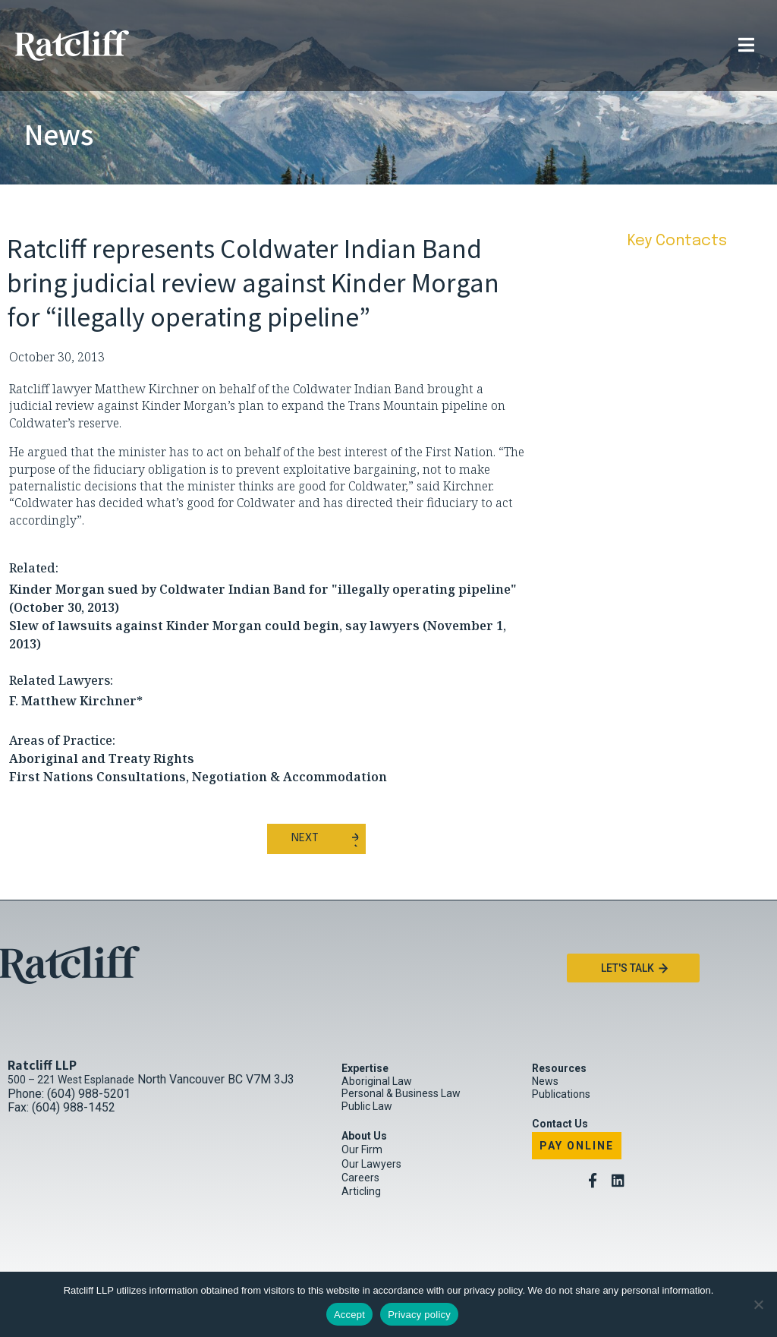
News (545, 1081)
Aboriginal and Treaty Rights (101, 758)
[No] (758, 1304)
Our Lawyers (371, 1164)
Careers (360, 1177)
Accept (349, 1314)
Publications (561, 1094)
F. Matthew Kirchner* (76, 700)
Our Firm (361, 1149)
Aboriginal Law (376, 1081)
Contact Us (560, 1124)
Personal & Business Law (401, 1093)
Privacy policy (419, 1314)
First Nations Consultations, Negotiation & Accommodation (198, 776)
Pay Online (576, 1146)
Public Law (366, 1106)
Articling (361, 1191)
